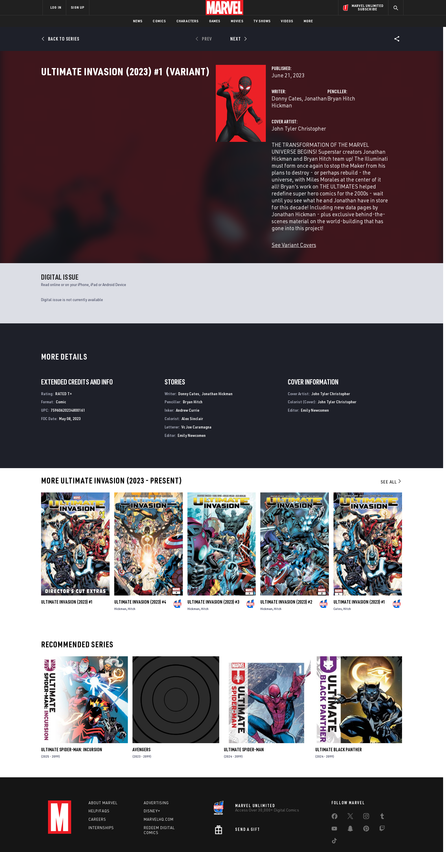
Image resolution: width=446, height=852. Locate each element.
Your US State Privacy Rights (152, 838)
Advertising (156, 774)
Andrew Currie (187, 382)
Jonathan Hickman (204, 123)
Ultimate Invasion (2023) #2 (286, 574)
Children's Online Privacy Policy (242, 838)
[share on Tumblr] (382, 789)
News (138, 21)
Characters (187, 21)
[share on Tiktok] (334, 814)
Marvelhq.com (159, 791)
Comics (159, 21)
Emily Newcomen (192, 407)
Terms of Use (87, 838)
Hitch (131, 580)
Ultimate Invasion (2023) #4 (140, 574)
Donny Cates (164, 123)
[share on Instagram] (366, 789)
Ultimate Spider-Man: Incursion (71, 722)
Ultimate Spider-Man (244, 722)
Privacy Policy (113, 838)
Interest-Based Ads (322, 838)
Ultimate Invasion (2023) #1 (67, 574)
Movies (237, 21)
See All (391, 454)
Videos (287, 21)
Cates (337, 580)
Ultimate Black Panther (338, 722)
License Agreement (286, 838)
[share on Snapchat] (350, 802)
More (308, 21)
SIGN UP (77, 7)
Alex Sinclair (192, 390)
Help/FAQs (99, 783)
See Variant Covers (171, 214)
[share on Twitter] (350, 789)
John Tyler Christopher (176, 147)
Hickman (120, 580)
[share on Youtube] (334, 802)
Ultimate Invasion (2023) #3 (213, 574)
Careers (97, 791)
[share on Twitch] (382, 802)
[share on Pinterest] (366, 802)
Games (214, 21)
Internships (101, 800)
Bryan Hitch (280, 123)
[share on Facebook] (334, 789)
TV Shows (262, 21)
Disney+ (152, 783)
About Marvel (103, 774)
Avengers (141, 722)
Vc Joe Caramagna (196, 398)
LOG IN (55, 7)
